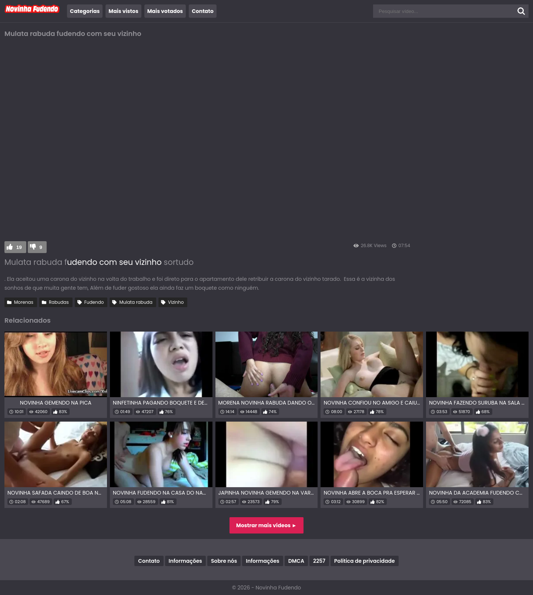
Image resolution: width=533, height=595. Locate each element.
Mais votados (165, 11)
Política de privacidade (364, 561)
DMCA (296, 561)
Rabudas (59, 302)
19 (19, 247)
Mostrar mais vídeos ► (266, 525)
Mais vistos (123, 11)
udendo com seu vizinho (114, 262)
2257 (319, 561)
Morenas (23, 302)
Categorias (85, 11)
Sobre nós (224, 561)
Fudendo (94, 302)
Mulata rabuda (135, 302)
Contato (203, 11)
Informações (185, 561)
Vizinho (176, 302)
